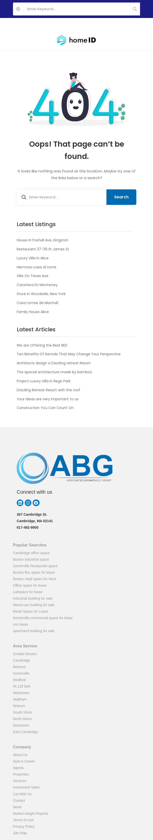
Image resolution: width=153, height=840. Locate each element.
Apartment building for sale (34, 631)
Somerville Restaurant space (35, 566)
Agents (18, 768)
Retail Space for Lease (30, 611)
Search (121, 197)
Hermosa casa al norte (36, 267)
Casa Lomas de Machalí (37, 302)
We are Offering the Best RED (42, 345)
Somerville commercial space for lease (43, 618)
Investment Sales (26, 787)
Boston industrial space (31, 559)
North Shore (22, 719)
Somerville (21, 673)
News (17, 807)
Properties (21, 774)
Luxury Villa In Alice (33, 258)
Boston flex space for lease (34, 572)
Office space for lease (30, 585)
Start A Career (24, 761)
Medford (19, 680)
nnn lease (20, 624)
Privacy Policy (24, 827)
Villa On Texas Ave (32, 275)
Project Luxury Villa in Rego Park (44, 381)
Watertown (21, 693)
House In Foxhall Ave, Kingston (42, 240)
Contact (19, 801)
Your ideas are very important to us (47, 399)
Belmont (19, 667)
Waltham (20, 699)
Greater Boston (25, 654)
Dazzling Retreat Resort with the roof (48, 390)
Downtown (21, 725)
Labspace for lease (27, 592)
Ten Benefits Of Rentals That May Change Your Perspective (69, 354)
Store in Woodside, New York (41, 293)
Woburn (19, 706)
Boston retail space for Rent (34, 579)
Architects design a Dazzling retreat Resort (54, 363)
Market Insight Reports (30, 814)
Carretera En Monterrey (37, 284)
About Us (20, 755)
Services (19, 781)
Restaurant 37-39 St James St (43, 249)
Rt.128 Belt (21, 686)
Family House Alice (33, 311)
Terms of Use (23, 820)
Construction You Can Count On (45, 407)
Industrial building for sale (33, 598)
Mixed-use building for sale (34, 605)
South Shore (22, 712)
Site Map (20, 833)
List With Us (22, 794)
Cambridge (21, 660)
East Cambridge (25, 732)
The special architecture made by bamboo (54, 372)
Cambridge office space (31, 553)
